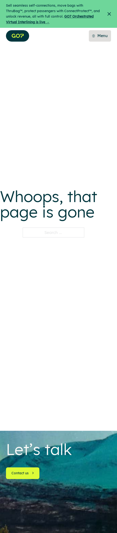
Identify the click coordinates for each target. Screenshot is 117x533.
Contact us (22, 473)
